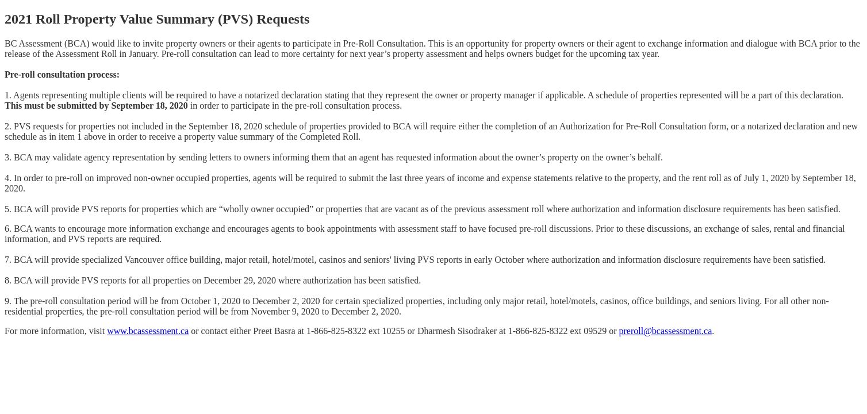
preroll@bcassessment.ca (665, 331)
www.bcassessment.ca (148, 331)
